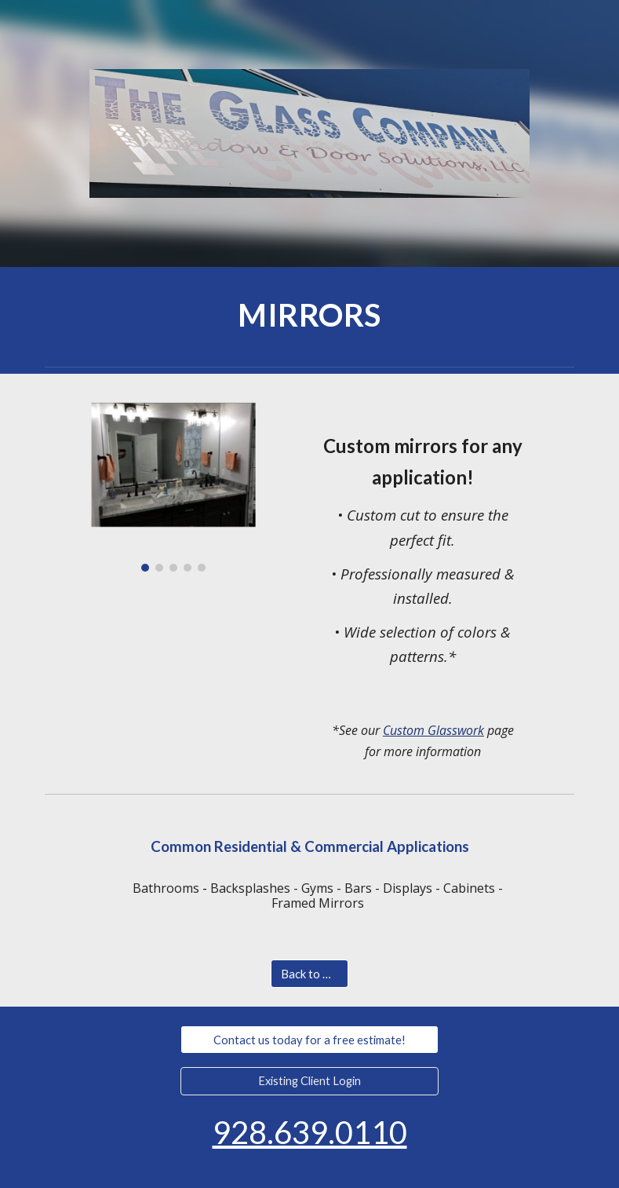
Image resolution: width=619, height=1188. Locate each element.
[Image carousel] (173, 482)
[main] (310, 313)
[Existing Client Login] (309, 1080)
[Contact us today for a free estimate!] (309, 1040)
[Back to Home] (309, 974)
